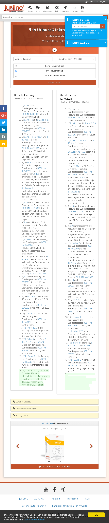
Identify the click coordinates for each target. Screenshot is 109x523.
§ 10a (37, 174)
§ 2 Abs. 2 (28, 119)
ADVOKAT (39, 498)
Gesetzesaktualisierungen (24, 408)
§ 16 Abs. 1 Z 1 (31, 370)
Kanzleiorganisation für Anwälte (69, 505)
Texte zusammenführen (40, 75)
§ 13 (26, 276)
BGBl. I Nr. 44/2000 (30, 208)
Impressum (73, 498)
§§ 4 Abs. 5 (32, 296)
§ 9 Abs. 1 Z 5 (43, 119)
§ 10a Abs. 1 (27, 188)
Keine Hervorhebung (39, 66)
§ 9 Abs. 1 (38, 136)
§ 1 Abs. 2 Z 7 (31, 327)
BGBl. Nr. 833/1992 (30, 114)
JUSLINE (23, 498)
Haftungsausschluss (21, 415)
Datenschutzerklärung (34, 505)
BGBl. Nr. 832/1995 (30, 148)
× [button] (105, 19)
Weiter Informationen (34, 519)
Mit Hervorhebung (39, 70)
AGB (87, 498)
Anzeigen (54, 82)
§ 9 (25, 222)
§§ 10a (30, 162)
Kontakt (56, 498)
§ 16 (26, 105)
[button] (30, 9)
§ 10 (26, 202)
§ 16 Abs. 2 (29, 239)
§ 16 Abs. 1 (30, 313)
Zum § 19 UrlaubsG (22, 401)
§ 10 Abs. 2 (30, 356)
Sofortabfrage (47, 423)
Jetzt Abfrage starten (54, 466)
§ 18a (32, 373)
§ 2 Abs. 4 (29, 339)
